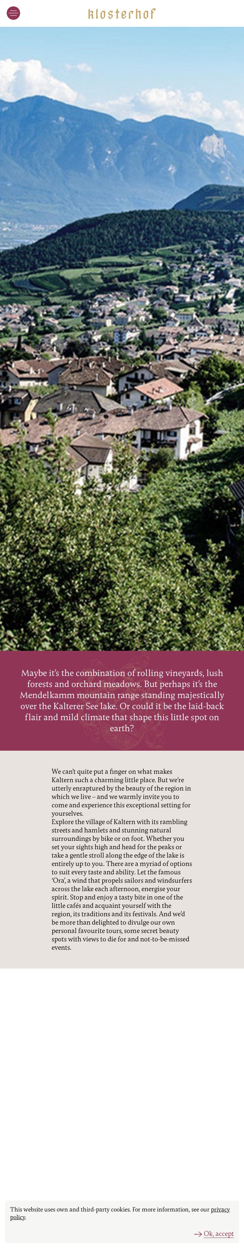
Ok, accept (219, 1234)
